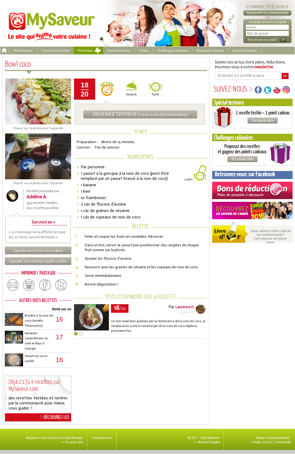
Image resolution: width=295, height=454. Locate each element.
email (13, 285)
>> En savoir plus (72, 442)
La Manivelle (283, 442)
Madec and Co (262, 442)
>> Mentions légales (207, 442)
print (29, 285)
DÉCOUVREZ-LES (54, 417)
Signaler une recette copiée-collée (38, 261)
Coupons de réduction (252, 190)
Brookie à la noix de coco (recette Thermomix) (39, 321)
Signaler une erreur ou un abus (38, 250)
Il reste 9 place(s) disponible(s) (140, 114)
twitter (61, 285)
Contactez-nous (102, 438)
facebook (45, 285)
